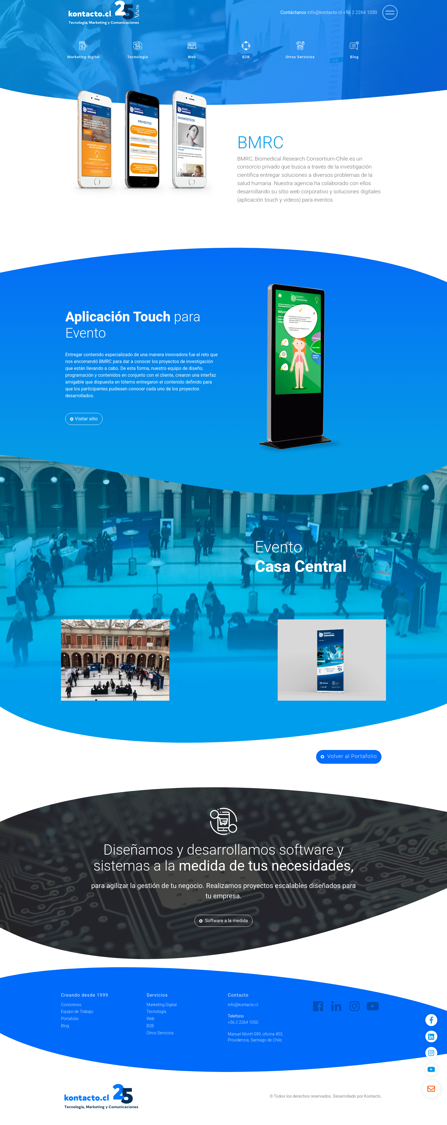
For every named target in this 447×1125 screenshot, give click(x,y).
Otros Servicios (160, 1033)
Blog (65, 1025)
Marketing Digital (162, 1004)
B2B (150, 1025)
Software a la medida (223, 920)
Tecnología (156, 1011)
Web (151, 1018)
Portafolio (70, 1018)
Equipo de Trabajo (77, 1011)
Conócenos (71, 1004)
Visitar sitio (84, 418)
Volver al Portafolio (349, 756)
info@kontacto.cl (324, 12)
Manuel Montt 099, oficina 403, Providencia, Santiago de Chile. (255, 1037)
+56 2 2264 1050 (360, 12)
